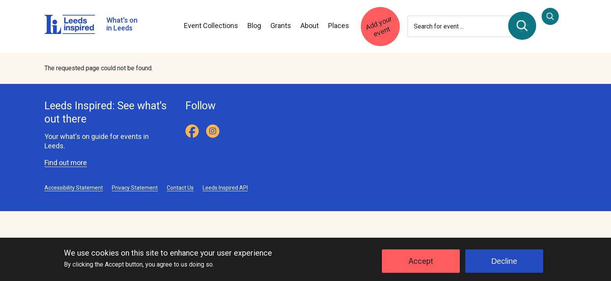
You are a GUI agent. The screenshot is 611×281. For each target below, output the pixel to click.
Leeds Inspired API (225, 188)
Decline (504, 264)
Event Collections (211, 25)
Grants (280, 25)
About (309, 25)
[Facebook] (192, 131)
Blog (254, 25)
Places (338, 25)
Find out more (65, 162)
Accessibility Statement (73, 188)
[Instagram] (212, 131)
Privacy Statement (135, 188)
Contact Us (180, 188)
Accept (420, 264)
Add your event (378, 26)
